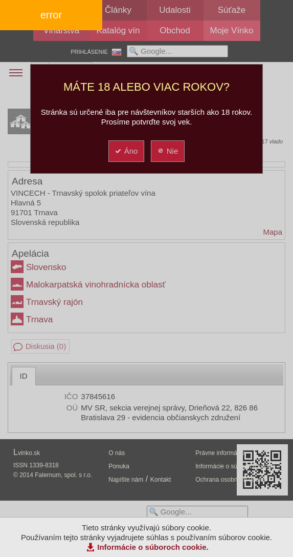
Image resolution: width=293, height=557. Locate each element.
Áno (126, 151)
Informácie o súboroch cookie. (153, 547)
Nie (167, 151)
